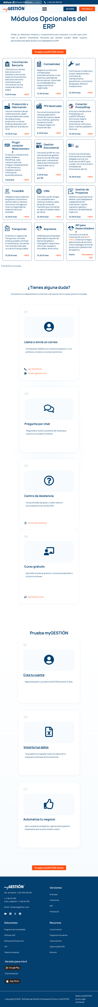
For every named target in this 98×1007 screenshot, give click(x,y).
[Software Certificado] (13, 2)
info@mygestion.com (19, 907)
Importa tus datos (36, 747)
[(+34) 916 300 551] (45, 2)
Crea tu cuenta (33, 675)
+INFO (26, 94)
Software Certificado (23, 2)
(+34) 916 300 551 (54, 2)
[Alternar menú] (44, 8)
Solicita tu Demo (33, 2)
